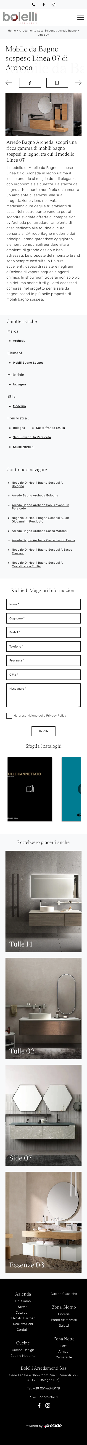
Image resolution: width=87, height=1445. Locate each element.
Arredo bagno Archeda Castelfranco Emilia (43, 540)
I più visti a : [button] (18, 418)
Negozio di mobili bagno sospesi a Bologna (37, 484)
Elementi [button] (15, 353)
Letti (64, 1346)
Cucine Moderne (23, 1356)
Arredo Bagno (67, 30)
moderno (19, 406)
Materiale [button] (16, 375)
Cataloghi (23, 1312)
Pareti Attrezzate (64, 1320)
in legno (19, 384)
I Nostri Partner (23, 1318)
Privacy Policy (56, 715)
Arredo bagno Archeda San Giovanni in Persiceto (40, 507)
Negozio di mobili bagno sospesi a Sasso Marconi (42, 551)
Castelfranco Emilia (50, 428)
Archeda (19, 341)
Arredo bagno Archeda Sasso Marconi (40, 531)
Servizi (23, 1307)
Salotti (64, 1326)
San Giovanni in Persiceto (32, 437)
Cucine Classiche (64, 1294)
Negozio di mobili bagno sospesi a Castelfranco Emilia (37, 564)
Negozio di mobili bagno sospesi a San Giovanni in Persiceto (40, 519)
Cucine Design (23, 1350)
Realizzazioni (23, 1324)
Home (12, 30)
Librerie (64, 1314)
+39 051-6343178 (46, 1388)
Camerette (64, 1357)
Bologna (19, 428)
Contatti (23, 1330)
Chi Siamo (23, 1301)
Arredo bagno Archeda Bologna (35, 495)
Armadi (63, 1352)
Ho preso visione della (40, 715)
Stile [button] (12, 396)
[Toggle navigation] (81, 18)
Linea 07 (43, 34)
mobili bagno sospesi (28, 363)
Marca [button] (13, 331)
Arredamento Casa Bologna (37, 30)
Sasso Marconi (23, 447)
